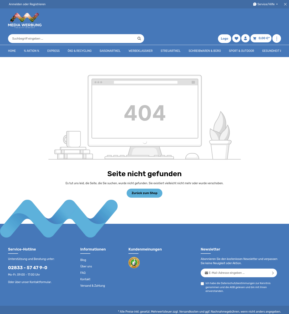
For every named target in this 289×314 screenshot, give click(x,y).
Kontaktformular (39, 269)
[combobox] (139, 20)
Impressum (200, 308)
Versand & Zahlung (92, 273)
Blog (83, 247)
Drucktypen (217, 308)
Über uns (86, 254)
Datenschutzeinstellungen (265, 308)
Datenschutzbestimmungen (236, 270)
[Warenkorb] (262, 20)
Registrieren (36, 4)
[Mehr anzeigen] (276, 20)
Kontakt (85, 266)
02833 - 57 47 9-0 (25, 255)
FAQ (83, 260)
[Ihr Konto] (246, 20)
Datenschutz (148, 308)
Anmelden (15, 4)
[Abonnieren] (273, 260)
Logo (225, 20)
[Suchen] (208, 20)
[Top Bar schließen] (285, 4)
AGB (231, 274)
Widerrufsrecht (236, 308)
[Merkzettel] (237, 20)
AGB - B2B (182, 308)
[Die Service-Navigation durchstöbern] (266, 4)
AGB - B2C (166, 308)
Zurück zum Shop (144, 180)
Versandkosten (193, 299)
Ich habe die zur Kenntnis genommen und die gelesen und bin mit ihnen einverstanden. (236, 274)
